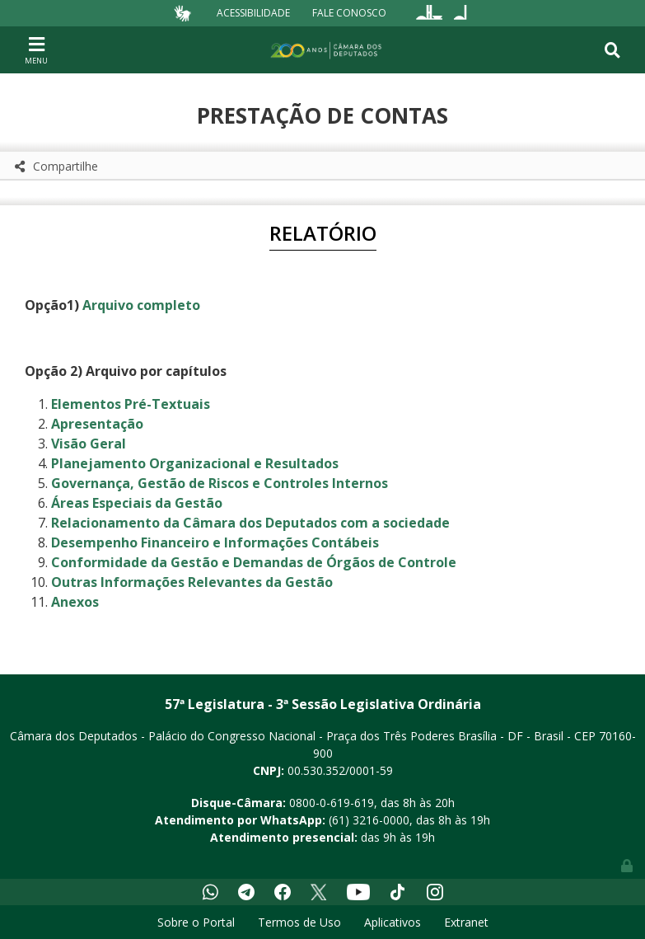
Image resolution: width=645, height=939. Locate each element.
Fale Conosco (349, 13)
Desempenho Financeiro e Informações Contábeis (215, 542)
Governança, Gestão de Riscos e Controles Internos (219, 483)
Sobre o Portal (196, 922)
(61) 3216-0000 (369, 820)
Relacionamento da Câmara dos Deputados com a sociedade (250, 523)
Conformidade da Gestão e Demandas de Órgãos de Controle (253, 562)
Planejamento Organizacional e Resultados (195, 463)
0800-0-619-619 (331, 802)
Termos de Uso (299, 922)
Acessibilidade (253, 13)
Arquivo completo (141, 305)
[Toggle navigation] (36, 49)
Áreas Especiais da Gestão (136, 503)
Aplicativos (392, 922)
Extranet (466, 922)
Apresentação (97, 424)
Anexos (75, 602)
